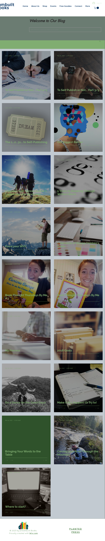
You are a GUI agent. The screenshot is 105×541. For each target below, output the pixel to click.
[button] (100, 41)
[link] (96, 8)
